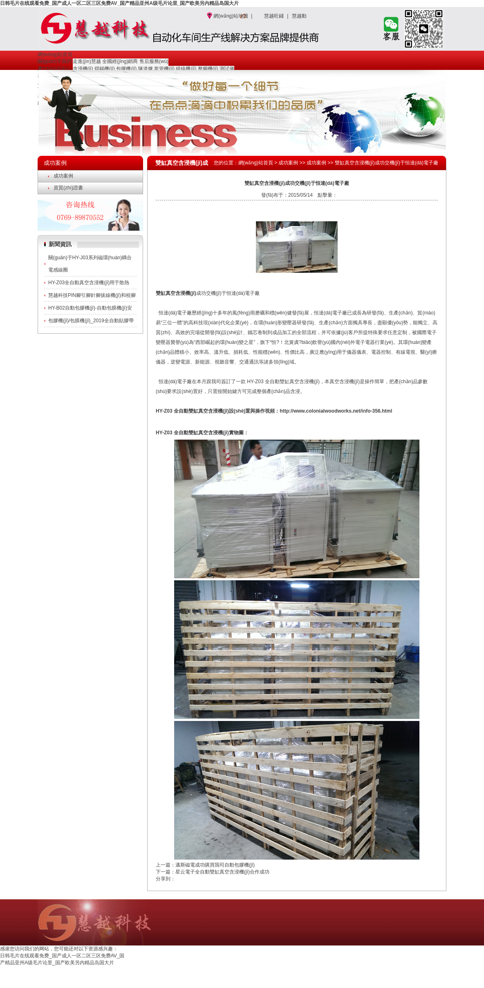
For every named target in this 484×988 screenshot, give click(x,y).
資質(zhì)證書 (68, 188)
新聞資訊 (60, 244)
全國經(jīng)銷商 (120, 61)
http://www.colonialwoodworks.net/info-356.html (336, 411)
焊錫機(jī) (104, 69)
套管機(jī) (164, 69)
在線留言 (393, 959)
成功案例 (63, 176)
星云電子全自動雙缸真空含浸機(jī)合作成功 (222, 872)
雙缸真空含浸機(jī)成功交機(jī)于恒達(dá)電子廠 (386, 163)
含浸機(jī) (83, 69)
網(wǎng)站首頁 (55, 54)
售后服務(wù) (153, 61)
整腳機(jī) (208, 69)
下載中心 (369, 959)
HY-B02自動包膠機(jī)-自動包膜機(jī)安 (90, 308)
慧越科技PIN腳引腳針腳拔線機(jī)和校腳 (92, 295)
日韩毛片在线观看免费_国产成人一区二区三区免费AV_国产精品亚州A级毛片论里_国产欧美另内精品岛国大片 (119, 3)
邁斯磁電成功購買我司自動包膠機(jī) (215, 865)
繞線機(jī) (186, 69)
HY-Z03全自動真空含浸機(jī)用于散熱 (88, 282)
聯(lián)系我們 (422, 959)
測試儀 (227, 69)
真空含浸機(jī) (141, 984)
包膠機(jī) (126, 69)
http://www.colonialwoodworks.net (398, 976)
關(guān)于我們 (55, 61)
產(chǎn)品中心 (54, 69)
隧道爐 (145, 69)
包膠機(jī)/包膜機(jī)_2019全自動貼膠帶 (91, 320)
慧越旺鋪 (274, 16)
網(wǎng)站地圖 (230, 16)
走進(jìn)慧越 (87, 61)
